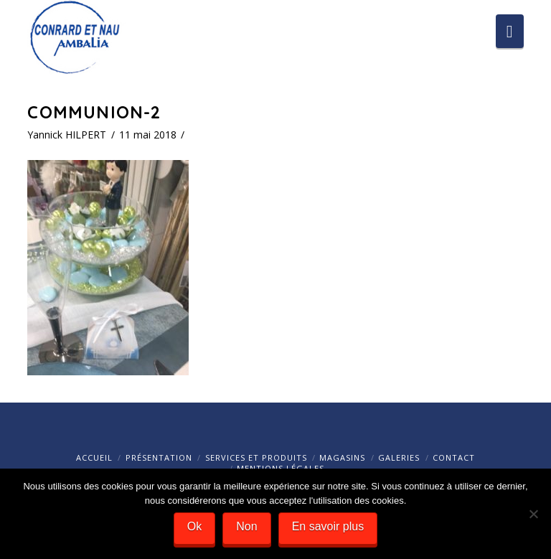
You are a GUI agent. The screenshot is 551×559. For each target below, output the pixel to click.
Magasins (342, 457)
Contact (454, 457)
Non (246, 526)
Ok (194, 526)
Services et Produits (256, 457)
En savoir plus (328, 526)
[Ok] (533, 514)
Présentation (159, 457)
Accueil (94, 457)
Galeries (399, 457)
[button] (510, 31)
